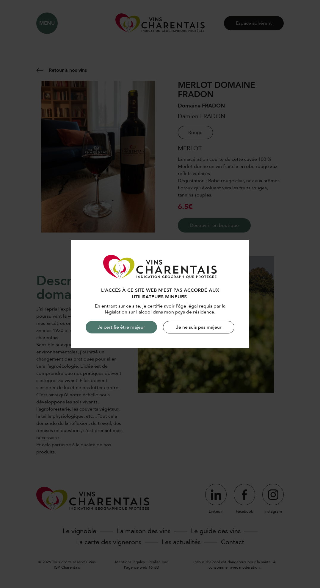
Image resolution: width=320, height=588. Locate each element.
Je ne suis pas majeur (199, 327)
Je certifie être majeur (121, 327)
